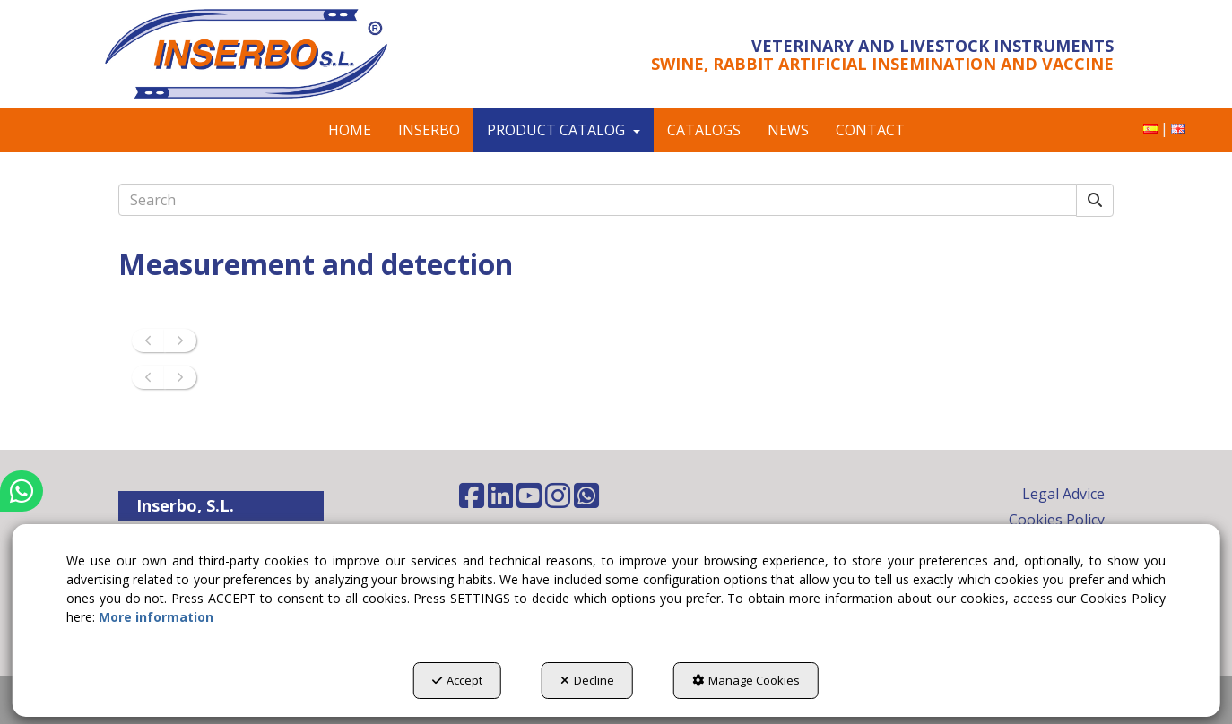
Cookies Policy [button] (1057, 520)
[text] (597, 200)
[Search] (1095, 200)
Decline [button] (587, 680)
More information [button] (156, 616)
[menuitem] (1150, 128)
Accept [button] (457, 680)
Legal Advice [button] (1063, 494)
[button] (268, 54)
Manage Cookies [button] (746, 680)
